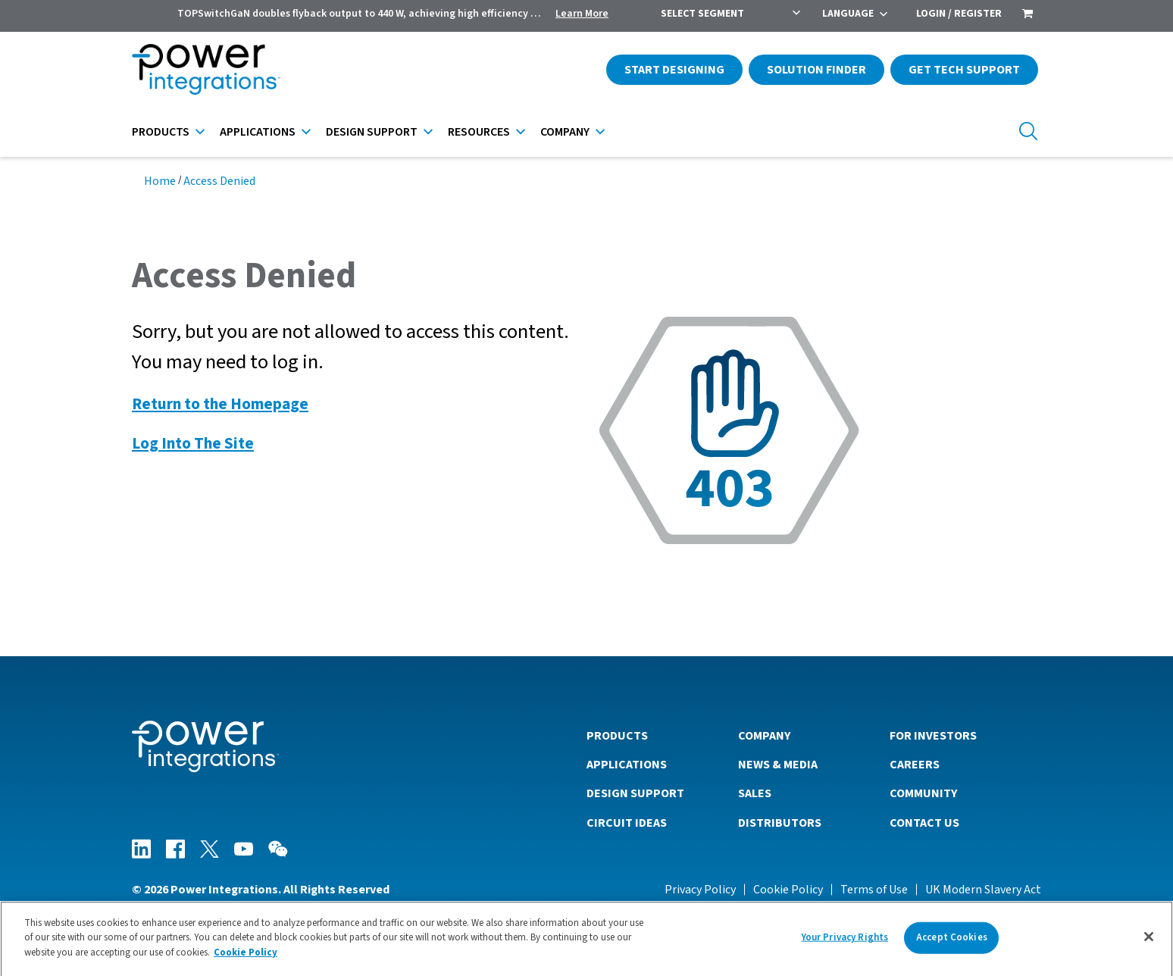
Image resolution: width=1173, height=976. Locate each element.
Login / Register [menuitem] (959, 13)
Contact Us (924, 823)
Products (160, 132)
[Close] (1148, 943)
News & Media (778, 764)
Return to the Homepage (220, 404)
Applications (258, 132)
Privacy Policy (700, 889)
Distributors (779, 823)
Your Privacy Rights (845, 943)
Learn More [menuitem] (581, 13)
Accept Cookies (951, 943)
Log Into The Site (193, 443)
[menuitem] (1027, 15)
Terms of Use (874, 889)
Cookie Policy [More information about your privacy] (245, 958)
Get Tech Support (964, 69)
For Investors (933, 735)
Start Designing (674, 69)
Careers (915, 764)
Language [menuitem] (848, 13)
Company (565, 132)
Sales (754, 793)
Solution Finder (816, 69)
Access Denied (219, 181)
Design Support (372, 132)
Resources (479, 132)
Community (923, 793)
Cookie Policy (788, 889)
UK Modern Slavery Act (983, 889)
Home (160, 181)
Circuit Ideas (626, 823)
